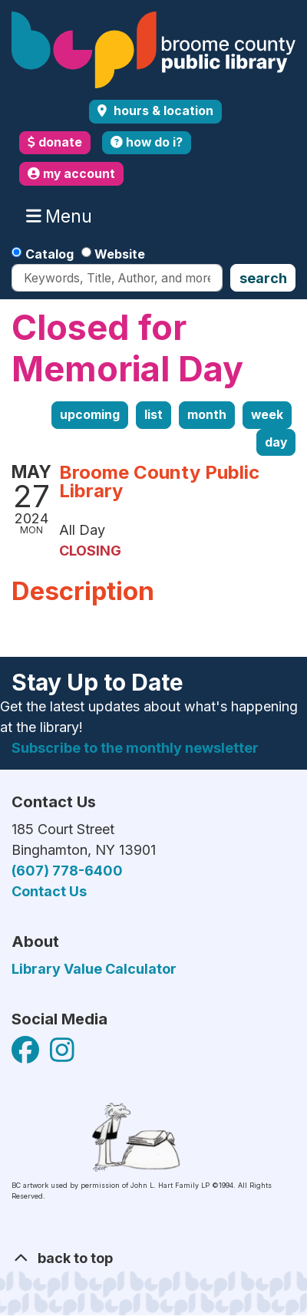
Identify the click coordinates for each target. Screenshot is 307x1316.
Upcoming (90, 414)
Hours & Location (162, 111)
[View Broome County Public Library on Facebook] (27, 1055)
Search (263, 278)
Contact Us (49, 891)
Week (267, 414)
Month (206, 414)
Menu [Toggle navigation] (62, 216)
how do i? (147, 142)
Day (276, 442)
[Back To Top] (153, 1258)
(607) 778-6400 (67, 870)
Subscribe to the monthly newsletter (135, 748)
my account (71, 174)
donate (55, 142)
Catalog (49, 254)
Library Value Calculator (94, 969)
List (153, 414)
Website (119, 254)
